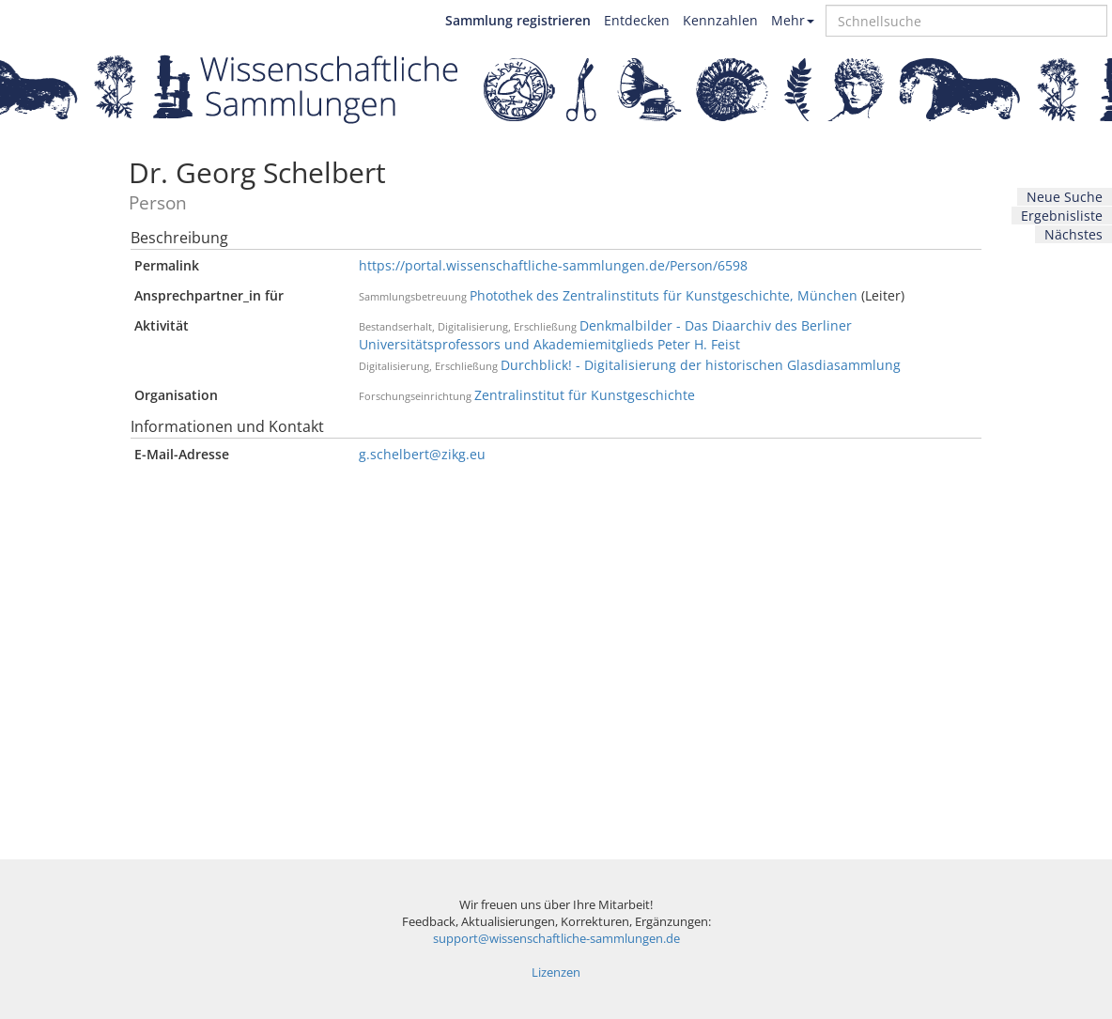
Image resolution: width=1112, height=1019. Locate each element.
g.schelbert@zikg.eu (422, 454)
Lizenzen (556, 972)
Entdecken (637, 20)
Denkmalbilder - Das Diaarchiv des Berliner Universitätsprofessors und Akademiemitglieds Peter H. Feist (605, 335)
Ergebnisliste (1062, 215)
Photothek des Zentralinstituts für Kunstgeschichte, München (663, 295)
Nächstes (1073, 234)
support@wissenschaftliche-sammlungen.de (556, 939)
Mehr (792, 20)
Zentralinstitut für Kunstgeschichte (584, 395)
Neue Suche (1065, 197)
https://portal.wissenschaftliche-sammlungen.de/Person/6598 (553, 265)
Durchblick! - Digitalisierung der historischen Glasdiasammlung (701, 365)
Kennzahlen (720, 20)
